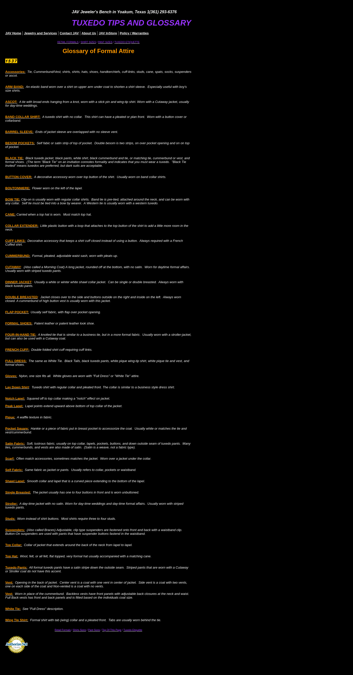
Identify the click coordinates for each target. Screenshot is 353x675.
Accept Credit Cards (16, 654)
